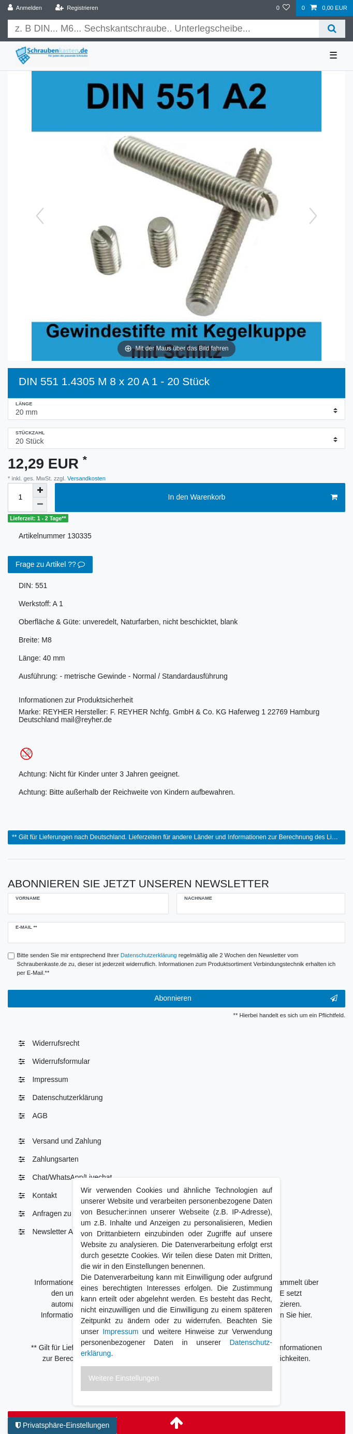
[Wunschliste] (283, 8)
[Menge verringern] (40, 504)
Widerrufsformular (61, 1061)
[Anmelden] (25, 8)
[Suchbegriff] (163, 29)
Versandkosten (86, 478)
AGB (40, 1115)
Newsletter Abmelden (66, 1231)
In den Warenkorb (252, 497)
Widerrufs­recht (55, 1043)
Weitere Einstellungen (124, 1378)
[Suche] (332, 29)
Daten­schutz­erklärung (67, 1097)
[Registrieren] (76, 8)
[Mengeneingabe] (20, 497)
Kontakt (44, 1195)
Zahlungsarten (55, 1159)
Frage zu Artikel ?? (50, 564)
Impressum (50, 1079)
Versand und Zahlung (66, 1141)
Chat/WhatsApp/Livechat (72, 1177)
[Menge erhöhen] (40, 490)
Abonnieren (245, 998)
